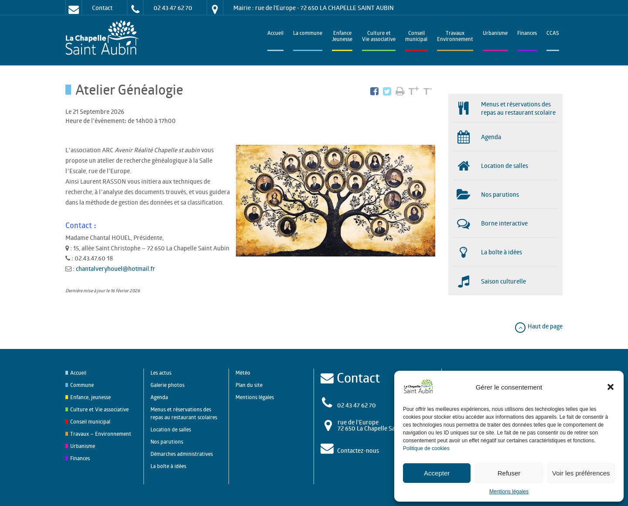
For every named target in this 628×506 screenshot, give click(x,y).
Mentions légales (509, 492)
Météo (243, 372)
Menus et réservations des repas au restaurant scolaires (183, 413)
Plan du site (249, 385)
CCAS (552, 34)
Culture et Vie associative (379, 37)
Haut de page (538, 326)
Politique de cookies (426, 448)
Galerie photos (167, 385)
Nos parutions (166, 441)
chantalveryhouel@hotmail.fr (115, 268)
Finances (527, 34)
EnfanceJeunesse (342, 37)
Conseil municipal (90, 421)
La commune (307, 34)
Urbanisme (495, 34)
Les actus (160, 372)
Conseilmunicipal (416, 37)
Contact (102, 7)
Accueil (275, 34)
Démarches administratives (181, 454)
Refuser (509, 473)
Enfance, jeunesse (90, 397)
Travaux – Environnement (100, 434)
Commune (82, 385)
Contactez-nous (358, 450)
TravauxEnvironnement (455, 37)
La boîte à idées (168, 466)
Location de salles (170, 429)
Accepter (437, 473)
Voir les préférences (581, 473)
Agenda (159, 397)
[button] (610, 387)
